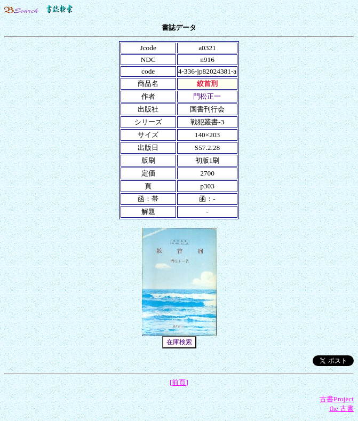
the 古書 (341, 408)
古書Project (337, 399)
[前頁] (179, 382)
